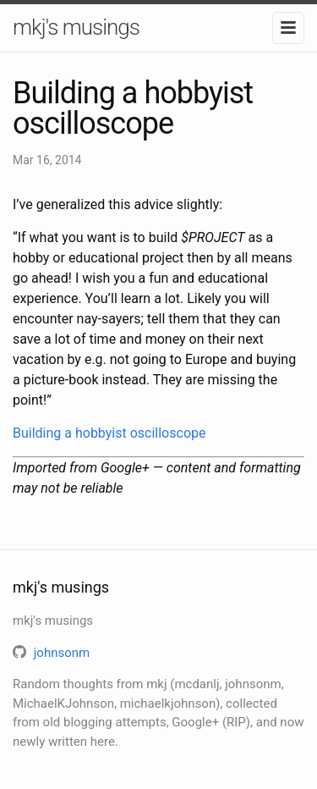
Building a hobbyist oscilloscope (109, 433)
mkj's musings (76, 27)
